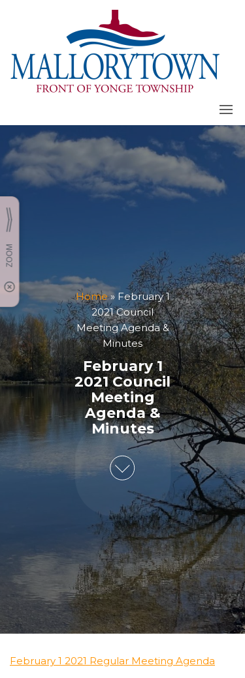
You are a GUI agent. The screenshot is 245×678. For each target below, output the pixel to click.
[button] (226, 109)
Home (92, 296)
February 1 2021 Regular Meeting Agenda (112, 661)
